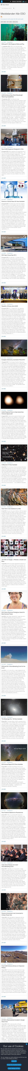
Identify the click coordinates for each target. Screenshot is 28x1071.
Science (14, 1)
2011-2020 (9, 21)
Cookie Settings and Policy (14, 1068)
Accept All (14, 1061)
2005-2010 (15, 21)
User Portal (19, 1)
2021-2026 (3, 21)
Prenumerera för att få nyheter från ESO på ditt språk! (12, 19)
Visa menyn (5, 4)
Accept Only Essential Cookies (14, 1064)
